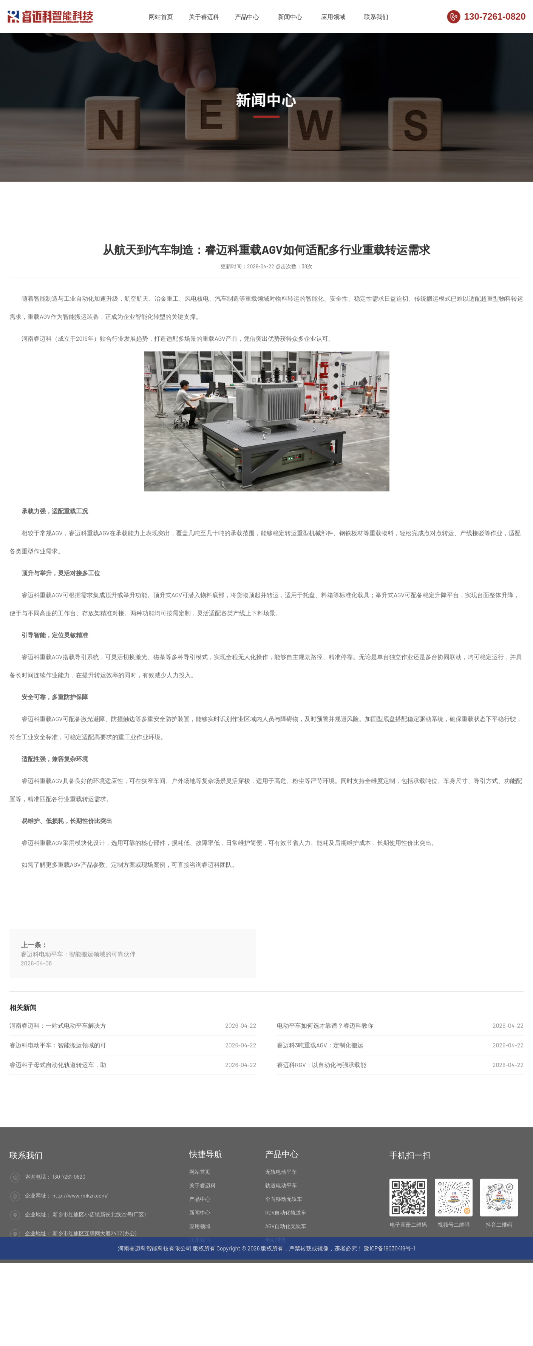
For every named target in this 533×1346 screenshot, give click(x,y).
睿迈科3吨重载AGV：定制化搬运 (320, 1079)
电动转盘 (275, 1283)
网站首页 (161, 18)
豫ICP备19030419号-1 (389, 1255)
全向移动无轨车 (283, 1242)
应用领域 (333, 18)
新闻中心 (290, 18)
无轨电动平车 (281, 1215)
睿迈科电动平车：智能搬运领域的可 (57, 1079)
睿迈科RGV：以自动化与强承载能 (321, 1098)
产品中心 (247, 18)
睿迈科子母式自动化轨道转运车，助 (57, 1098)
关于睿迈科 (204, 18)
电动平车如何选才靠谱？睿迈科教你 (325, 1059)
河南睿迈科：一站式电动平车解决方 (57, 1059)
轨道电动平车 (281, 1229)
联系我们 (376, 18)
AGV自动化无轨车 (285, 1270)
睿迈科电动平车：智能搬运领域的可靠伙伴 (78, 1006)
